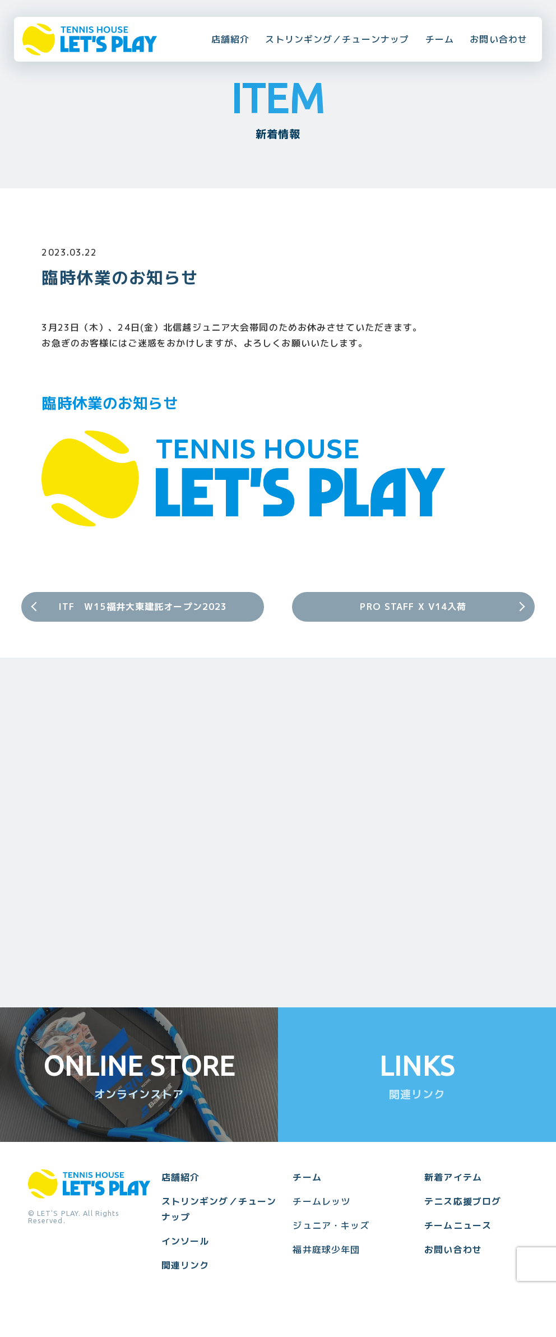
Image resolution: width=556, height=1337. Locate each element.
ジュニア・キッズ (331, 1225)
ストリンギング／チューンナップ (337, 39)
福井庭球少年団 (326, 1249)
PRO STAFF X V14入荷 (413, 606)
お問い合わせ (498, 39)
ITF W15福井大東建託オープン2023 (143, 606)
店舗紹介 (230, 39)
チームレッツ (321, 1201)
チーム (439, 39)
